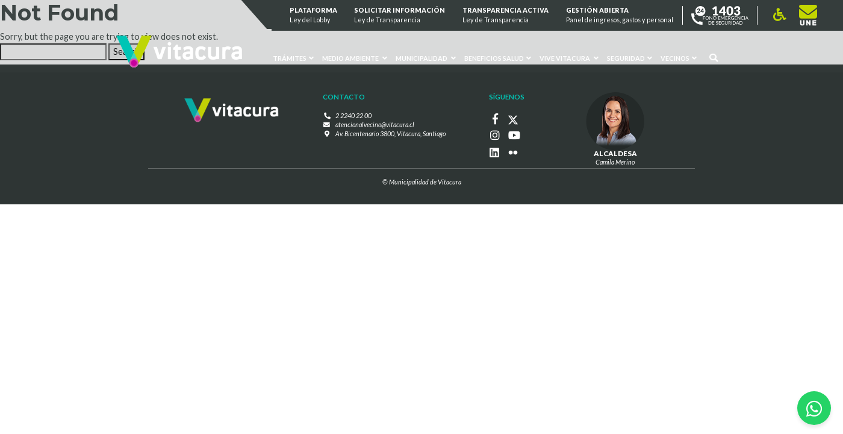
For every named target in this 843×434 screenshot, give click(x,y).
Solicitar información (400, 15)
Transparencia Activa (505, 15)
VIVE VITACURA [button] (569, 58)
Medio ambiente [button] (354, 58)
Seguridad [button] (629, 58)
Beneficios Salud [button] (497, 58)
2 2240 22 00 (353, 115)
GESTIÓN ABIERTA (619, 15)
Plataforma (313, 15)
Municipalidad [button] (426, 58)
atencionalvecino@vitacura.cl (374, 124)
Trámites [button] (293, 58)
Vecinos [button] (679, 58)
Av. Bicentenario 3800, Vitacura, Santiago (390, 133)
